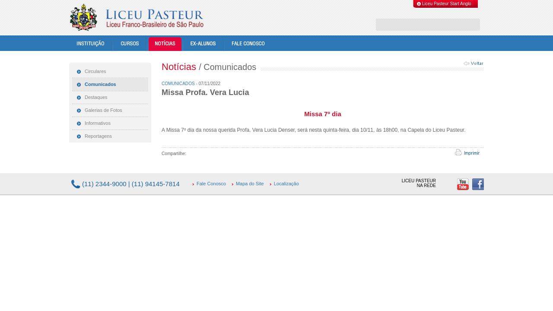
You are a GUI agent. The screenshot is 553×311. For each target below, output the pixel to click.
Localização (286, 183)
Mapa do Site (250, 183)
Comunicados (179, 83)
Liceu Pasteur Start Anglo (446, 3)
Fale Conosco (211, 183)
